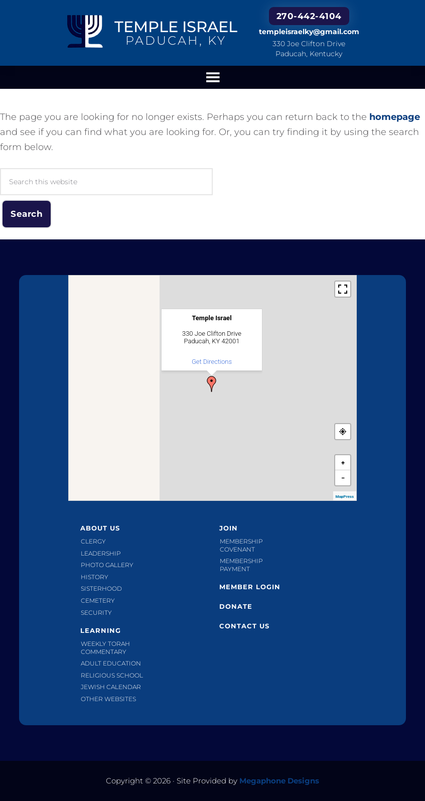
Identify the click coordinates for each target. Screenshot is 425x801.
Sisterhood (101, 588)
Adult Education (111, 663)
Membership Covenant (241, 545)
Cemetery (98, 600)
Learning (100, 630)
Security (96, 612)
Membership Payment (241, 565)
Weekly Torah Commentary (105, 647)
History (94, 577)
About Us (100, 528)
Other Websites (108, 699)
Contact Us (244, 626)
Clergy (93, 541)
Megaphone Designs (279, 780)
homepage (394, 116)
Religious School (112, 675)
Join (228, 528)
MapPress (345, 496)
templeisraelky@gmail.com (309, 31)
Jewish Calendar (111, 687)
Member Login (249, 587)
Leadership (101, 553)
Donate (235, 606)
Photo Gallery (107, 565)
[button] (212, 384)
